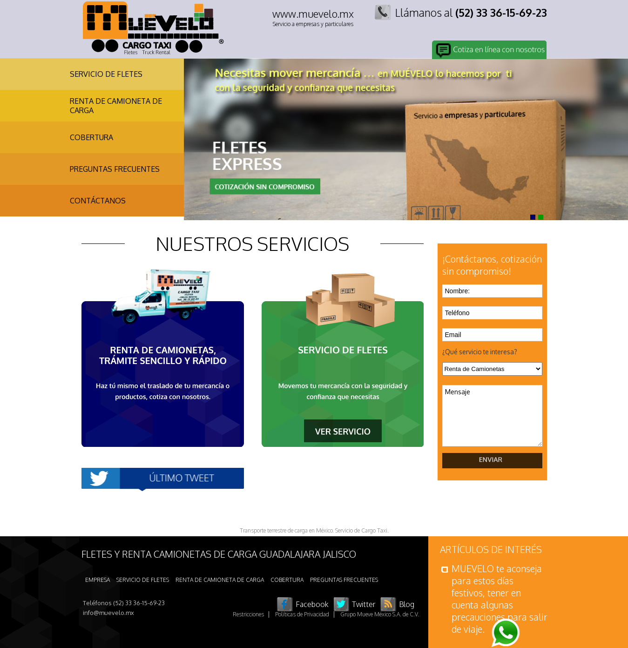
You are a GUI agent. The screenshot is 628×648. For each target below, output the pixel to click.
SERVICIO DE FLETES (106, 74)
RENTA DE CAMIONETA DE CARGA (116, 105)
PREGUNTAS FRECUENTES (115, 169)
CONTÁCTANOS (98, 200)
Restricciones (248, 614)
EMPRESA (97, 579)
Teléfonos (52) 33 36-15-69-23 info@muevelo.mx (124, 607)
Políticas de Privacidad (302, 614)
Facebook (312, 604)
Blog (406, 604)
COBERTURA (91, 137)
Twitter (364, 604)
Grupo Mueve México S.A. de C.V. (379, 614)
